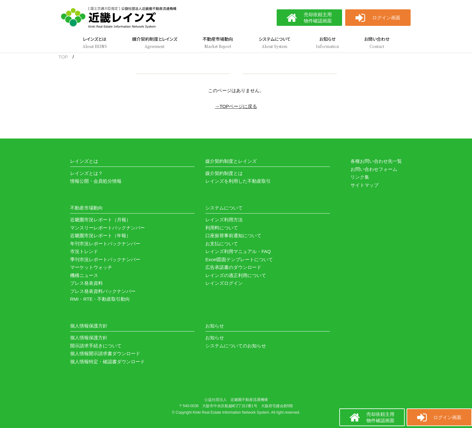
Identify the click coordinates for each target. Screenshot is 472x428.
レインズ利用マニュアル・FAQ (238, 251)
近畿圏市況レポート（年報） (100, 235)
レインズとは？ (86, 173)
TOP (63, 56)
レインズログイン (224, 283)
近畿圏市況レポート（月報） (100, 219)
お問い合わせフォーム (373, 169)
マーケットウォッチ (91, 267)
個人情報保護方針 (88, 337)
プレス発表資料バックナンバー (103, 291)
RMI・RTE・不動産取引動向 (100, 299)
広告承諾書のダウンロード (233, 267)
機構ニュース (84, 275)
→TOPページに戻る (236, 106)
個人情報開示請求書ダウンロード (105, 353)
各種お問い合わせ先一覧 (376, 161)
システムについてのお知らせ (235, 345)
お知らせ (214, 337)
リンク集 (359, 177)
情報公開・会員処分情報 (96, 181)
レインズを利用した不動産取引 (238, 181)
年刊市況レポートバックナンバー (105, 243)
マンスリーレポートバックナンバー (107, 227)
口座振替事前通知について (233, 235)
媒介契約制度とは (224, 173)
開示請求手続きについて (96, 345)
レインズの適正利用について (235, 275)
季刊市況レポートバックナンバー (105, 259)
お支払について (221, 243)
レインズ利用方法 (224, 219)
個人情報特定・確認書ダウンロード (107, 361)
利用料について (221, 227)
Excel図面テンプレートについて (239, 259)
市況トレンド (84, 251)
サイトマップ (364, 185)
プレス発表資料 (86, 283)
